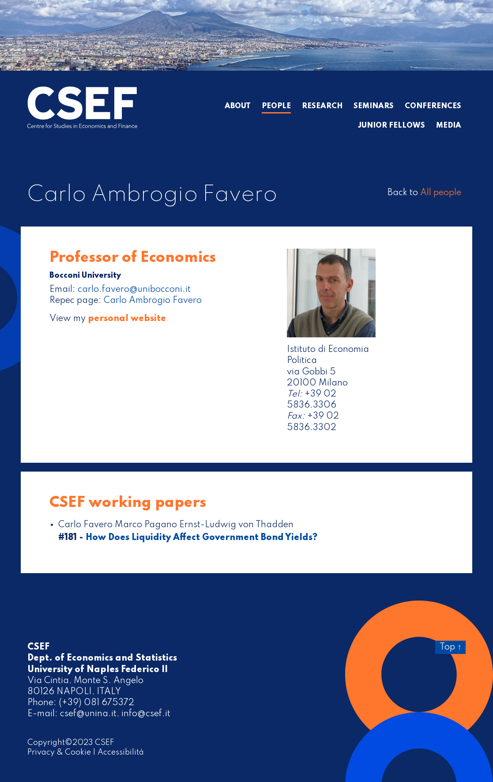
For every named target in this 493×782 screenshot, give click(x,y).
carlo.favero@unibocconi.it (134, 289)
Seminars (374, 106)
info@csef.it (145, 714)
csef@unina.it (88, 714)
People (276, 106)
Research (322, 106)
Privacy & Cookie (59, 752)
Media (448, 125)
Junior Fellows (391, 125)
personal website (127, 318)
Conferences (433, 106)
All (440, 193)
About (238, 106)
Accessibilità (121, 752)
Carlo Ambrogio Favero (153, 300)
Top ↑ (450, 647)
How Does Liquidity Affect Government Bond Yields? (201, 537)
